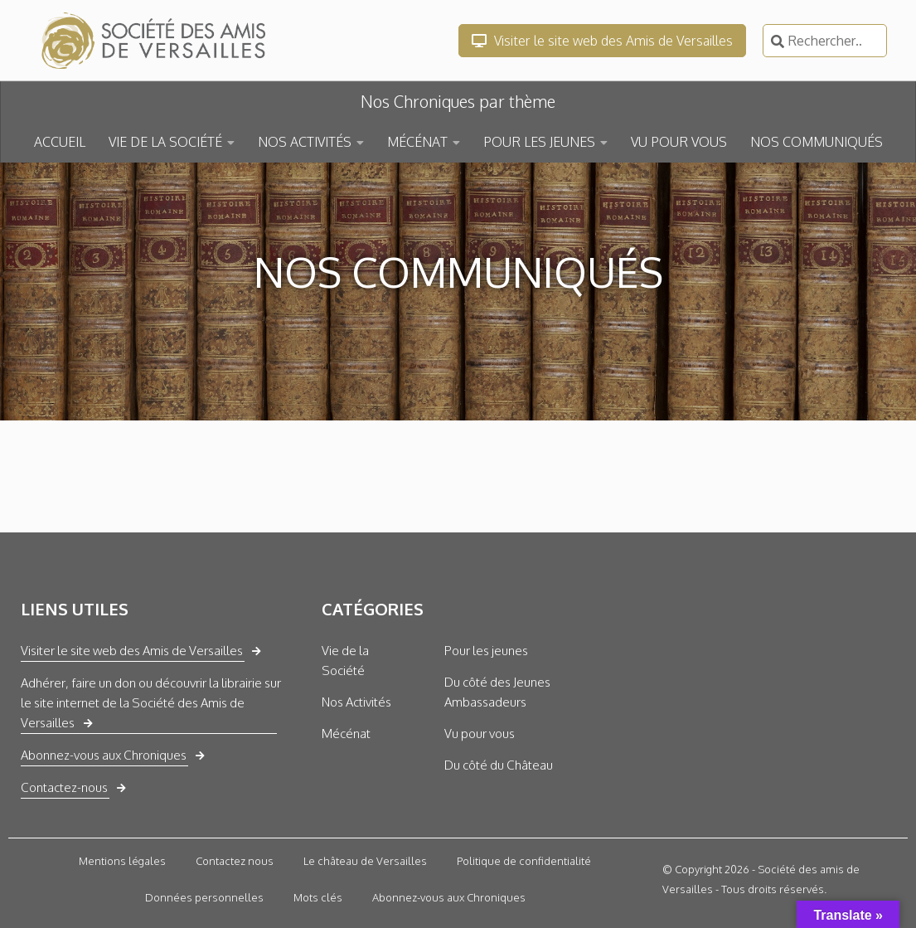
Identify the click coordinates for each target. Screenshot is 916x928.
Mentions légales (122, 860)
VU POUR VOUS (679, 142)
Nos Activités (356, 702)
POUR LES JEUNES (539, 142)
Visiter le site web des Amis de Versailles (602, 40)
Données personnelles (204, 897)
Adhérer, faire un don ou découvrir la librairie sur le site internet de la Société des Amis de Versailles (151, 703)
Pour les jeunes (486, 650)
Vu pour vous (479, 733)
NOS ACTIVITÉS (304, 142)
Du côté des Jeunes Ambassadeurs (497, 692)
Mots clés (317, 897)
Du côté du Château (498, 765)
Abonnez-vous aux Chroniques (104, 755)
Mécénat (346, 733)
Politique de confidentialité (524, 860)
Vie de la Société (345, 660)
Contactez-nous (64, 787)
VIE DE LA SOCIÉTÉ (165, 142)
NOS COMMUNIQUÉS (816, 142)
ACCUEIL (59, 142)
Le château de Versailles (365, 860)
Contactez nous (235, 860)
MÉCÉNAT (417, 142)
